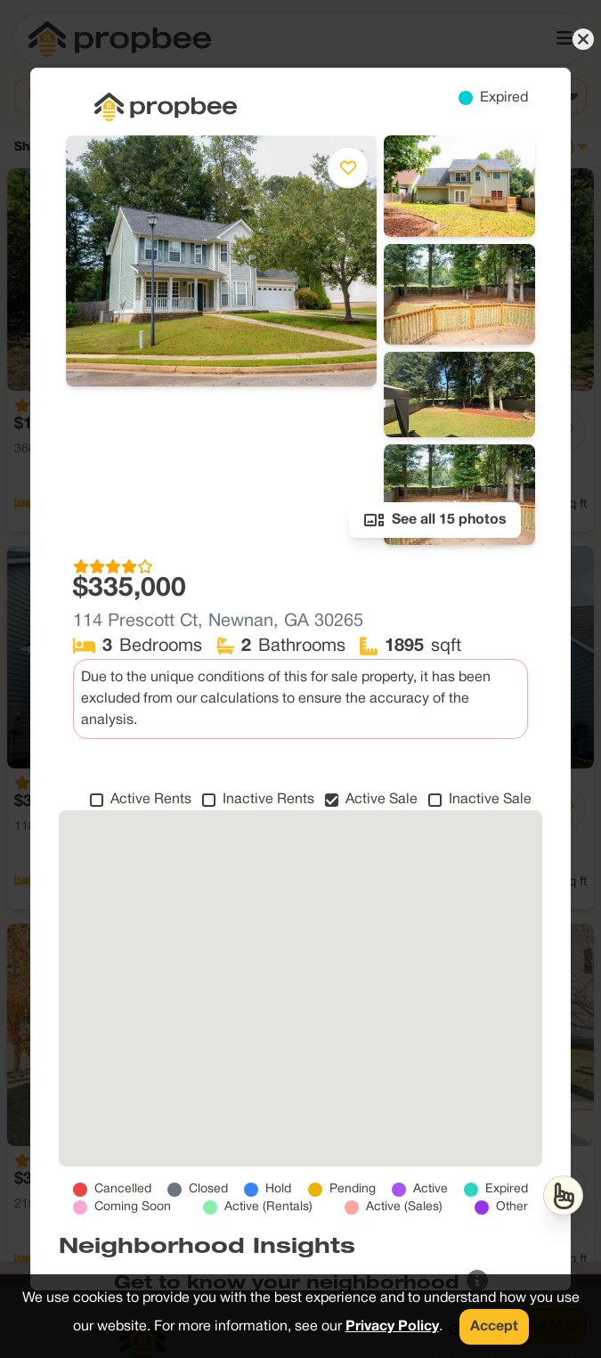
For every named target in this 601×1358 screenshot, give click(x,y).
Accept (494, 1327)
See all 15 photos (435, 520)
